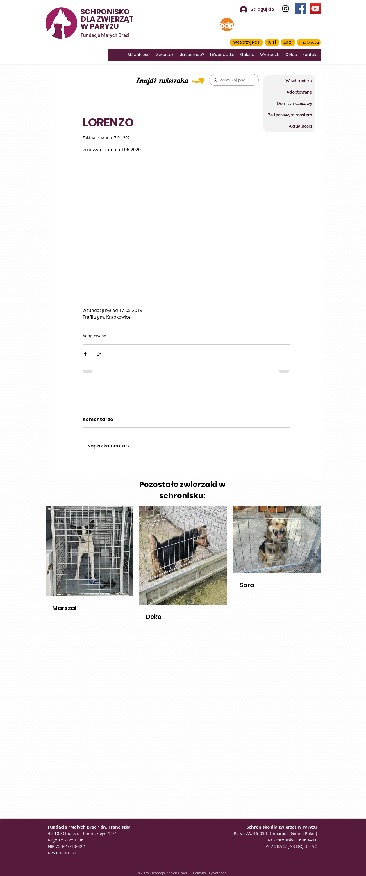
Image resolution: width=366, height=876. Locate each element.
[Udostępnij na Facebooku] (85, 353)
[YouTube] (315, 8)
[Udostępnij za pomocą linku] (99, 353)
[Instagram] (285, 8)
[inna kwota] (309, 42)
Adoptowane (94, 335)
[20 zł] (288, 42)
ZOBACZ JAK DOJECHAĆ (293, 846)
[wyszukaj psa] (233, 79)
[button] (246, 42)
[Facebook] (300, 8)
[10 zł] (272, 42)
